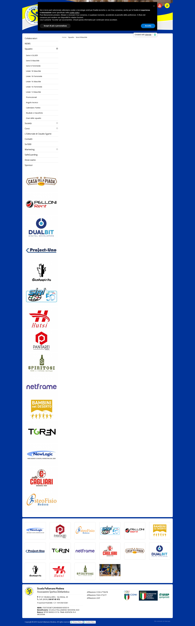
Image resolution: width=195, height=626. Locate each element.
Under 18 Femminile (34, 76)
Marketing (41, 149)
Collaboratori (31, 38)
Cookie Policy (90, 622)
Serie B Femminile (33, 66)
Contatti (28, 139)
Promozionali (31, 97)
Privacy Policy (77, 622)
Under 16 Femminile (34, 87)
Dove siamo (30, 160)
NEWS (27, 43)
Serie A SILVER (32, 55)
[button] (154, 6)
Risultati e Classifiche (34, 113)
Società (41, 123)
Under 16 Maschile (33, 81)
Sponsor (29, 165)
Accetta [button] (148, 26)
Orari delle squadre (33, 118)
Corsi (41, 128)
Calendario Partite (33, 107)
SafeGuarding (31, 154)
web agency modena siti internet (162, 621)
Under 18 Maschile (33, 71)
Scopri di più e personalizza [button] (55, 26)
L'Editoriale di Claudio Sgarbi (38, 133)
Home (64, 37)
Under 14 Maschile (33, 92)
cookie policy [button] (74, 13)
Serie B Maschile (32, 60)
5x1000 (28, 144)
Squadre (41, 48)
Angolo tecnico (32, 102)
